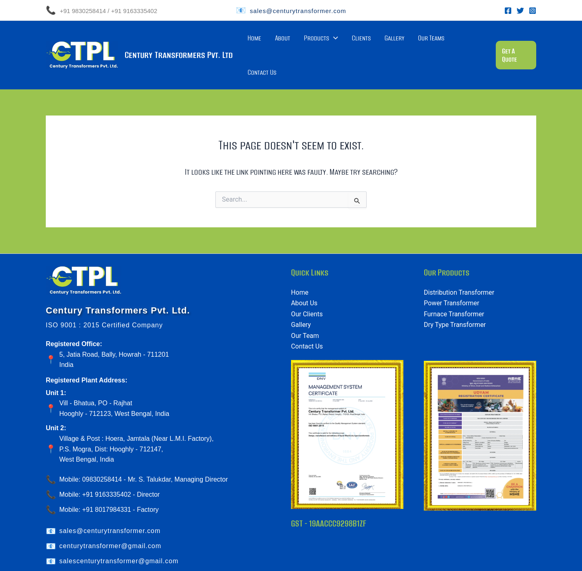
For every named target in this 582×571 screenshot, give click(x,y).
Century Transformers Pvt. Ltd (179, 41)
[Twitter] (520, 10)
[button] (515, 41)
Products (347, 41)
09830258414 (102, 451)
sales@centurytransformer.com (298, 10)
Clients (379, 41)
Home (295, 41)
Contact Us (468, 41)
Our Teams (435, 41)
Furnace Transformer (454, 286)
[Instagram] (532, 10)
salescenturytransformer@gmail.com (119, 533)
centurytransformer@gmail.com (110, 518)
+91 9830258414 (82, 10)
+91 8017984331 (107, 481)
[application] (359, 41)
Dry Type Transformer (455, 297)
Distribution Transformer (459, 265)
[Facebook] (508, 10)
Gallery (405, 41)
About (315, 41)
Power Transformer (452, 276)
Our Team (305, 308)
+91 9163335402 (134, 10)
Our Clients (307, 286)
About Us (304, 276)
